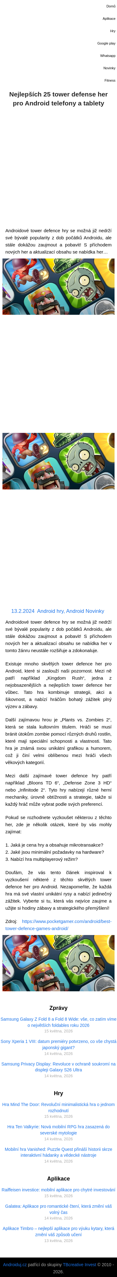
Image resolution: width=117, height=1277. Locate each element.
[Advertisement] (57, 166)
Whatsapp (107, 56)
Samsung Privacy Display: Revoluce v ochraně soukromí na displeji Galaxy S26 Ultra (58, 1067)
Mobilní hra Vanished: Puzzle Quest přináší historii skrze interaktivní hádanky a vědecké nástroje (58, 1152)
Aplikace (109, 18)
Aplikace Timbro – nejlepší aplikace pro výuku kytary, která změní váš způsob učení (58, 1231)
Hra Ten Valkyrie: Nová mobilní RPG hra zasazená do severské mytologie (58, 1129)
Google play (106, 43)
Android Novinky (85, 611)
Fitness (110, 80)
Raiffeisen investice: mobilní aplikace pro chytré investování (58, 1189)
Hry (112, 31)
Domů (111, 6)
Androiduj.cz (15, 1264)
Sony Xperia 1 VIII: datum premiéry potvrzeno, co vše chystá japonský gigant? (58, 1044)
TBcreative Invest (79, 1264)
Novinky (109, 68)
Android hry (50, 611)
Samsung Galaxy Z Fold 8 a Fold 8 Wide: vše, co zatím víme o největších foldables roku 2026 (59, 1022)
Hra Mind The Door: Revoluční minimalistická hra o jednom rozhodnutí (58, 1107)
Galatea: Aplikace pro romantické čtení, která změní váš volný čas (58, 1209)
